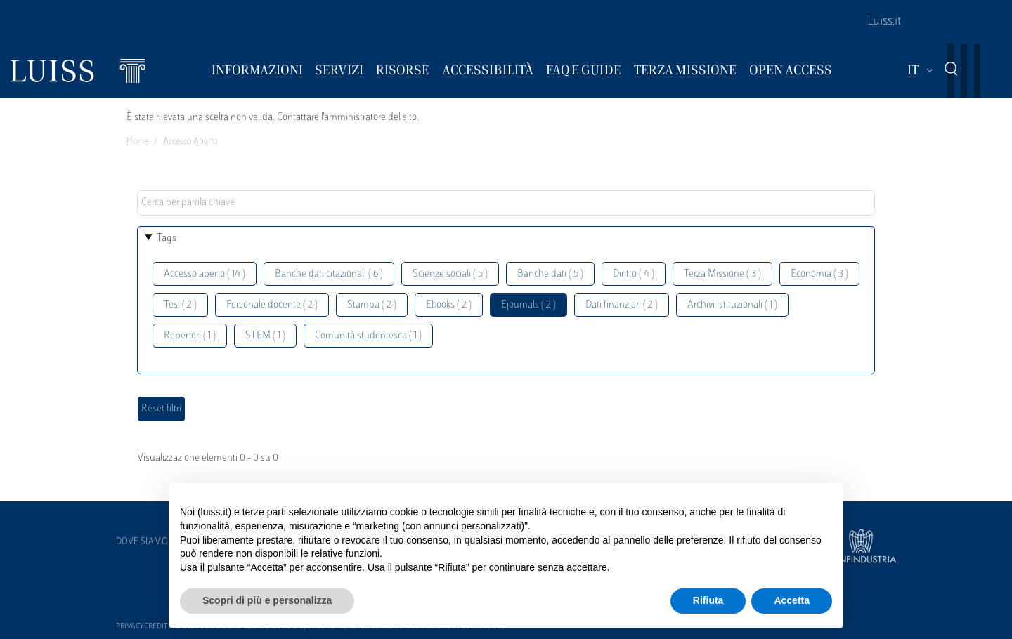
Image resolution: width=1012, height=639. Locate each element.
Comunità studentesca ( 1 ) (368, 336)
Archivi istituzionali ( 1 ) (732, 305)
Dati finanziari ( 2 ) (621, 305)
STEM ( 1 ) (265, 336)
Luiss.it (884, 21)
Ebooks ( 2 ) (449, 305)
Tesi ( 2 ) (180, 305)
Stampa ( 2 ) (371, 305)
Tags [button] (166, 238)
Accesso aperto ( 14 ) (204, 274)
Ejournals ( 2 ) (528, 305)
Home (137, 142)
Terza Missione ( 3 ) (722, 274)
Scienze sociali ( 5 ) (450, 274)
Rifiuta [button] (708, 600)
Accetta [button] (792, 600)
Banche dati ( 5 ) (550, 274)
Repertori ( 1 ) (190, 336)
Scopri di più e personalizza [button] (267, 600)
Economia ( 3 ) (819, 274)
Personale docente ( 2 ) (272, 305)
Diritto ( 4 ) (633, 274)
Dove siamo (142, 542)
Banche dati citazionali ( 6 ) (329, 274)
